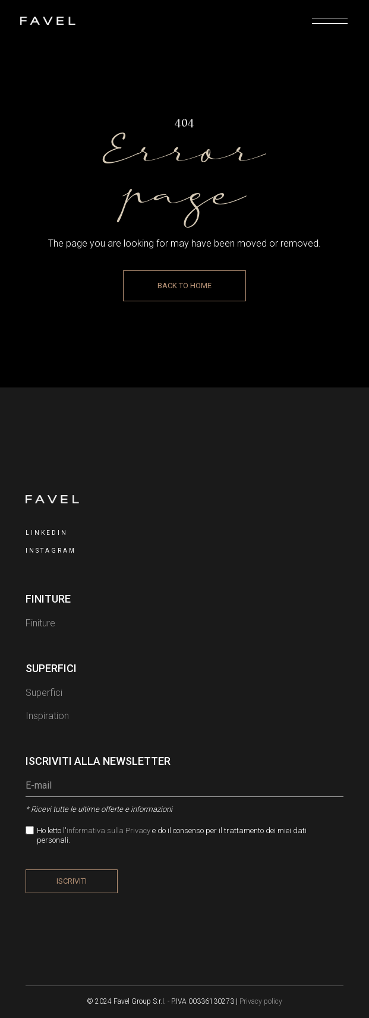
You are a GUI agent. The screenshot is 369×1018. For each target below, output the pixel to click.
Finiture (40, 623)
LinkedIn (47, 533)
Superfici (44, 692)
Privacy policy (260, 1001)
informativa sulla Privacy (109, 830)
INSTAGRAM (51, 550)
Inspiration (47, 715)
